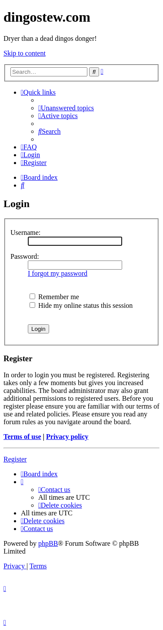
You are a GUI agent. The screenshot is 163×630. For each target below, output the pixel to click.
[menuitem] (66, 108)
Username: (25, 232)
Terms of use (22, 436)
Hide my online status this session (81, 305)
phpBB (48, 543)
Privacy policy (67, 436)
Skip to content (24, 53)
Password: (24, 256)
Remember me (54, 296)
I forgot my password (57, 273)
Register (15, 459)
